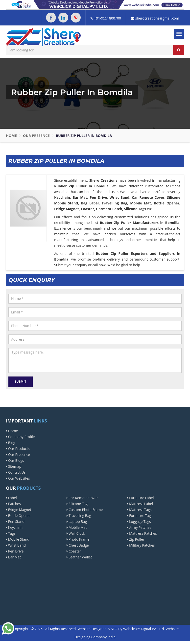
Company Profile (20, 436)
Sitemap (13, 466)
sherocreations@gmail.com (155, 18)
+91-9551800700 (106, 18)
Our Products (18, 448)
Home (11, 135)
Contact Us (15, 472)
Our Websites (18, 478)
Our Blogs (15, 460)
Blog (10, 442)
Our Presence (36, 135)
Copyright (20, 628)
